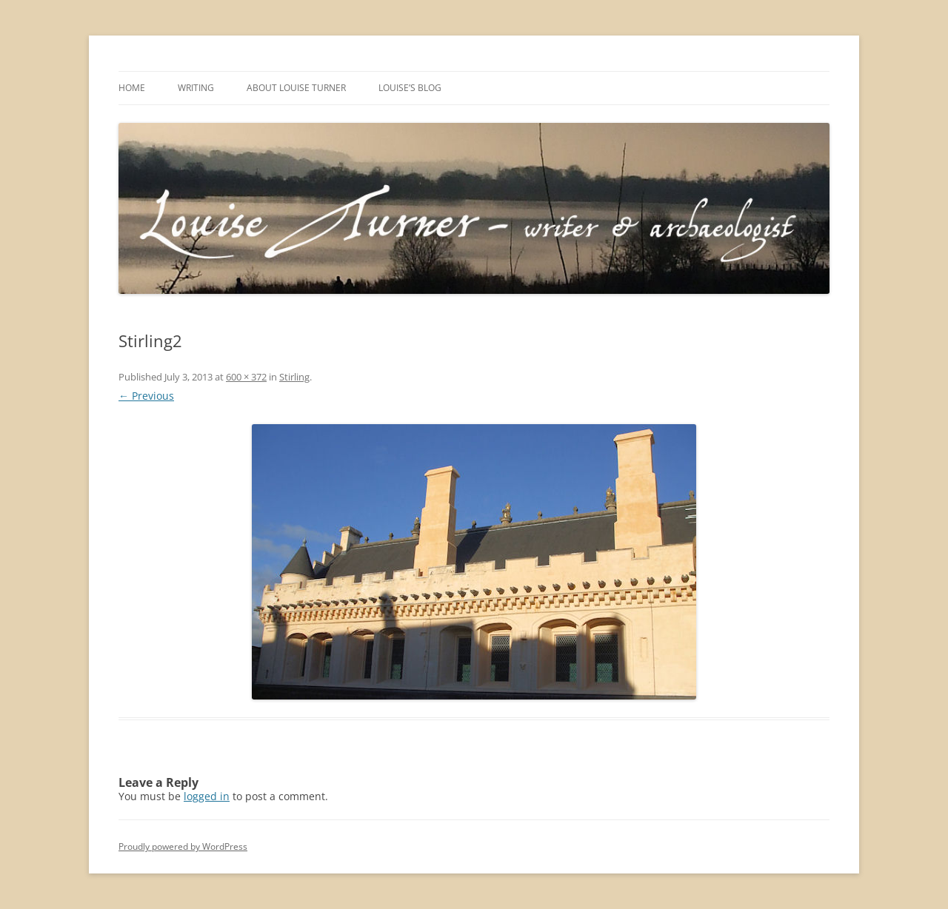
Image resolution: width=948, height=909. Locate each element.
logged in (207, 796)
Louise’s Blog (409, 87)
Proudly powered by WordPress (182, 846)
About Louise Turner (296, 87)
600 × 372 (246, 376)
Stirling (294, 376)
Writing (196, 87)
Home (131, 87)
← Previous (146, 396)
